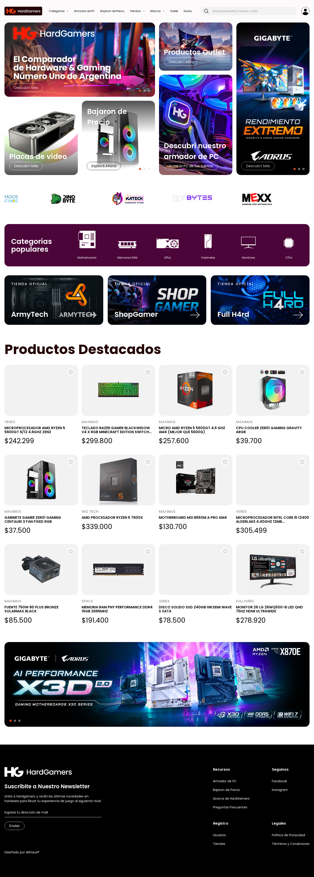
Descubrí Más (26, 87)
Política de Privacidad (288, 835)
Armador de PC (225, 781)
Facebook (279, 781)
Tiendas (219, 844)
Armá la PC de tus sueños (191, 166)
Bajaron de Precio (226, 790)
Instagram (280, 790)
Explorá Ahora (103, 166)
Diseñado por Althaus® (21, 852)
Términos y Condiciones (291, 844)
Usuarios (219, 835)
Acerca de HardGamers (231, 798)
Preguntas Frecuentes (230, 807)
